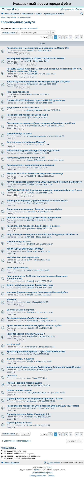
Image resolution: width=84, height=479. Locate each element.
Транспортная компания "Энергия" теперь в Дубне (34, 209)
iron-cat (30, 237)
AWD (29, 94)
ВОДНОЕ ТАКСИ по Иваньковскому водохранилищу (35, 173)
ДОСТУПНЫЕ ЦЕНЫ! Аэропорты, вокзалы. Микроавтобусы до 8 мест (44, 190)
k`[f (28, 117)
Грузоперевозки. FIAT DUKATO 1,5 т (26, 334)
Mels (29, 61)
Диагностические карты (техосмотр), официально (34, 217)
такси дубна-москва (17, 267)
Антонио (31, 312)
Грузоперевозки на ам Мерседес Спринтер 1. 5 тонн (35, 398)
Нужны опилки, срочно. (19, 390)
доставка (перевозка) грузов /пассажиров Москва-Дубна (37, 292)
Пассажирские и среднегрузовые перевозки (31, 165)
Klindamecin (32, 84)
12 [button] (77, 37)
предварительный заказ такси (23, 107)
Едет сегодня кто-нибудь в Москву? (26, 142)
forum (49, 467)
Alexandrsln (32, 320)
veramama (32, 346)
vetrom (30, 416)
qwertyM (31, 228)
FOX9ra (30, 184)
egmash (30, 103)
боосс (29, 425)
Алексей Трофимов (36, 160)
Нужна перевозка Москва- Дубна (24, 383)
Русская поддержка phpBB (42, 473)
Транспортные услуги (18, 22)
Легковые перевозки (18, 92)
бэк (28, 302)
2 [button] (59, 37)
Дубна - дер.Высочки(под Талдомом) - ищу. (30, 285)
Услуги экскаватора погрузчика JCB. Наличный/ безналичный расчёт (44, 182)
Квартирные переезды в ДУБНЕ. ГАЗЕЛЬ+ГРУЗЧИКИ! (35, 58)
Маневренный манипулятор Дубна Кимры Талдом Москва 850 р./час (44, 367)
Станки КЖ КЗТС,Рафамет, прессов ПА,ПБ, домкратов (36, 100)
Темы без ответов (8, 17)
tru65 (29, 144)
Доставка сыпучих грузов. (21, 309)
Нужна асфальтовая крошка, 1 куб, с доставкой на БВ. (36, 351)
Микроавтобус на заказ (19, 133)
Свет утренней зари (36, 392)
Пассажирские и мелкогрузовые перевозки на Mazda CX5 (38, 48)
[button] (50, 37)
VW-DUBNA (32, 73)
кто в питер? (13, 344)
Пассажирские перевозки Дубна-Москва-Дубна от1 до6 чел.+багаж (43, 406)
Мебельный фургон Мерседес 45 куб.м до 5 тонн (33, 150)
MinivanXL (32, 408)
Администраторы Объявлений (24, 28)
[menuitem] (15, 9)
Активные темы (23, 17)
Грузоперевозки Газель (19, 422)
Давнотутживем (34, 110)
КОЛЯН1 (31, 244)
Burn (29, 203)
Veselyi (30, 361)
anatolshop (32, 401)
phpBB (36, 470)
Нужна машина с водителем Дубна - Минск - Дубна (34, 325)
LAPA (29, 385)
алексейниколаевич (36, 125)
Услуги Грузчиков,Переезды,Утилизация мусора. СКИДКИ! (38, 81)
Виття (29, 251)
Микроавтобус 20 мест (19, 241)
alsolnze (30, 220)
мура (29, 270)
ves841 (30, 50)
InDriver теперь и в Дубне (20, 359)
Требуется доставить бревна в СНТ (26, 157)
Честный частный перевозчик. (23, 257)
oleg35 (30, 294)
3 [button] (63, 37)
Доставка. (12, 375)
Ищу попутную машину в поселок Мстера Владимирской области (42, 234)
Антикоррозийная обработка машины (27, 318)
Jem (29, 354)
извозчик (11, 299)
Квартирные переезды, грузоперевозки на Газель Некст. (37, 200)
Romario (31, 369)
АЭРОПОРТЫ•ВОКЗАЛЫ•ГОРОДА (25, 249)
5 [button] (70, 37)
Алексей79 (32, 336)
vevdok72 (31, 176)
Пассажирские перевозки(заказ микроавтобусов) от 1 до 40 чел (41, 123)
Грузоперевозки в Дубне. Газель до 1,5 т (28, 414)
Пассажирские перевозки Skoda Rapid (27, 115)
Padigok (30, 281)
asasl (29, 153)
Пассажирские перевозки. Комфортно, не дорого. (33, 226)
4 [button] (66, 37)
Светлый (31, 211)
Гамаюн (30, 287)
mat (28, 167)
